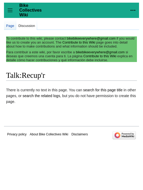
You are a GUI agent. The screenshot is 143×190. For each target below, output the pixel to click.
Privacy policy (16, 134)
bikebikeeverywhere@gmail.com (91, 38)
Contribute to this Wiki (78, 42)
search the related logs (41, 96)
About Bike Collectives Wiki (49, 134)
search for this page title (103, 90)
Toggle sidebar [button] (11, 13)
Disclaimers (80, 134)
